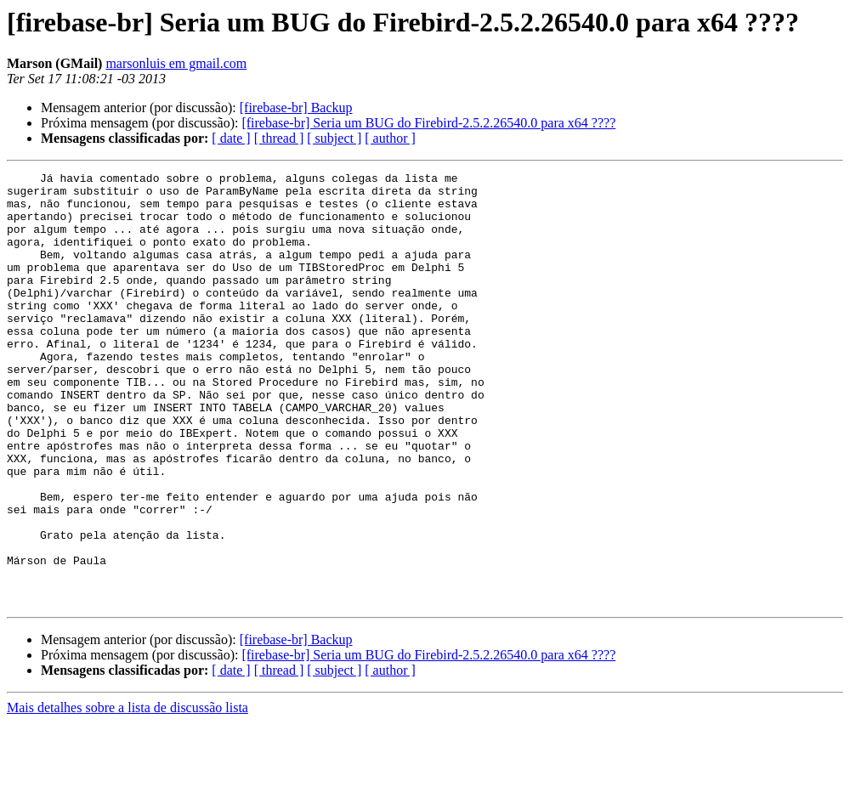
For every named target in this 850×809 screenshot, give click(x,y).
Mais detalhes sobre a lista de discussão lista (127, 794)
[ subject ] (334, 138)
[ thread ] (279, 138)
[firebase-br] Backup (296, 107)
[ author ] (390, 138)
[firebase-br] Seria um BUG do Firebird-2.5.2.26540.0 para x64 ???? (428, 123)
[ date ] (231, 138)
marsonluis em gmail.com (175, 63)
